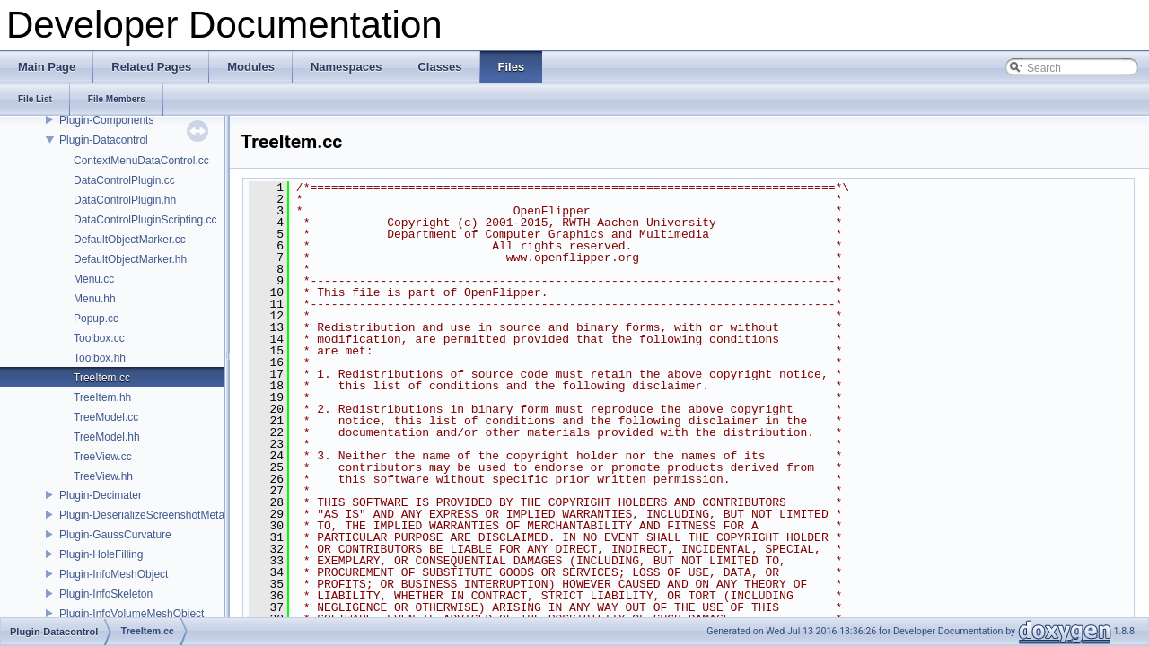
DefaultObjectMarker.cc (130, 239)
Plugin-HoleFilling (101, 554)
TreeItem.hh (102, 397)
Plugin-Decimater (100, 495)
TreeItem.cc (102, 377)
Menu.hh (95, 298)
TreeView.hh (103, 476)
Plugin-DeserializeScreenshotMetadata (152, 515)
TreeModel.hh (107, 437)
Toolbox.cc (99, 338)
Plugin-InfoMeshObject (113, 574)
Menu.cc (94, 279)
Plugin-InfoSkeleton (106, 594)
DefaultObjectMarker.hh (130, 259)
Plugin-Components (106, 120)
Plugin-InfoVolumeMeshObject (131, 613)
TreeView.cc (103, 456)
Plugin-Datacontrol (103, 140)
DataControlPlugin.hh (125, 200)
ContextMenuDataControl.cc (141, 160)
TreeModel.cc (106, 417)
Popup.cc (96, 318)
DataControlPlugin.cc (124, 180)
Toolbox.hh (100, 358)
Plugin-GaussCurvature (115, 534)
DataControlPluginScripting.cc (145, 220)
